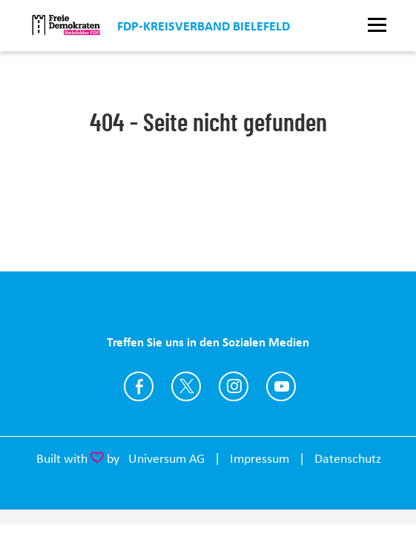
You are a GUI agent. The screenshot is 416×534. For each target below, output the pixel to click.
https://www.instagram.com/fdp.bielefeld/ (233, 386)
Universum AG (166, 458)
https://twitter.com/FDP (186, 386)
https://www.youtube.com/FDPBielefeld (281, 386)
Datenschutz (347, 458)
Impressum (259, 458)
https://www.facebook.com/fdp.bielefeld (138, 386)
